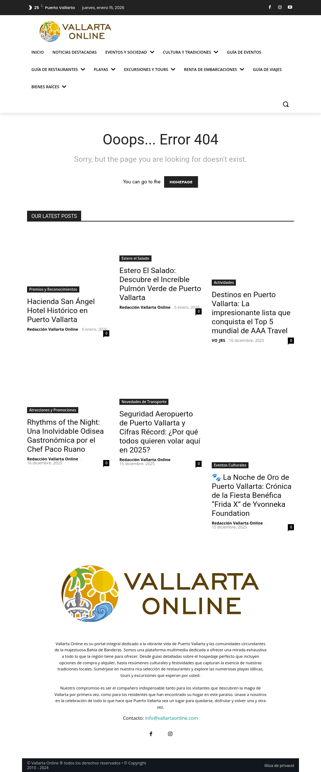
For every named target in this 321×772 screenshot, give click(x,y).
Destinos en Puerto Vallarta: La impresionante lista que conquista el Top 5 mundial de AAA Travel (251, 312)
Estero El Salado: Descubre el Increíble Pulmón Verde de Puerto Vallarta (160, 284)
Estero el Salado (135, 258)
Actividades (224, 282)
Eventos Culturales (230, 465)
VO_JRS (218, 340)
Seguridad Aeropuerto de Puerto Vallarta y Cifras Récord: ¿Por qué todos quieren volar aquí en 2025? (159, 432)
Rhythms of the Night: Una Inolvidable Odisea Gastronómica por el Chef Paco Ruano (65, 436)
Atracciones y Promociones (52, 409)
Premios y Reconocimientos (53, 289)
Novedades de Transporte (144, 401)
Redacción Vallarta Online (52, 329)
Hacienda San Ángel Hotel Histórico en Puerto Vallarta (61, 310)
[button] (285, 104)
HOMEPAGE (181, 182)
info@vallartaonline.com (171, 718)
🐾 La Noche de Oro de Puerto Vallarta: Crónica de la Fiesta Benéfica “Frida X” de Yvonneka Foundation (251, 495)
